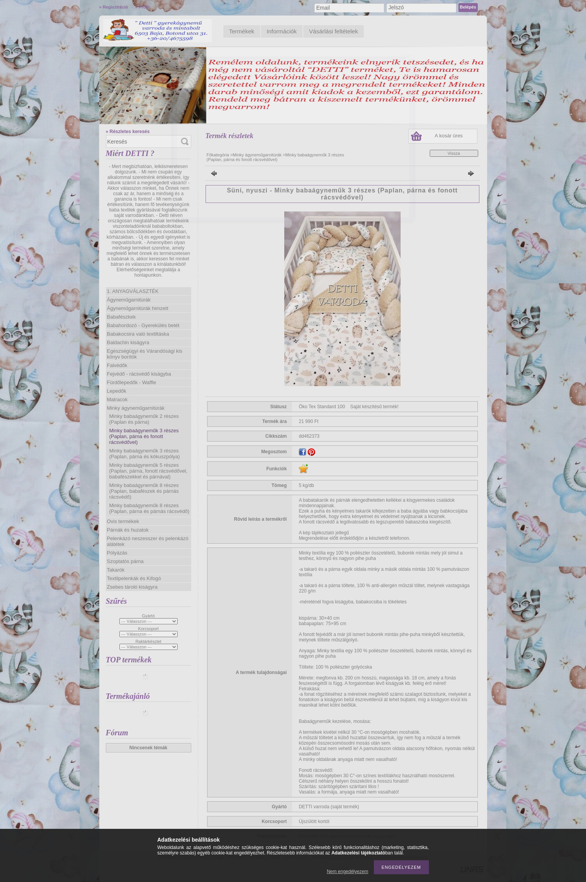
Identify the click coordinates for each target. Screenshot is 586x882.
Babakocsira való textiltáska (138, 334)
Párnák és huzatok (128, 530)
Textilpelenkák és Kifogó (134, 578)
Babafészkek (121, 317)
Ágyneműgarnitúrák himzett (137, 308)
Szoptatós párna (125, 561)
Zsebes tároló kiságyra (132, 587)
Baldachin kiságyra (128, 342)
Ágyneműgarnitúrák (129, 300)
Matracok (117, 399)
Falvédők (117, 365)
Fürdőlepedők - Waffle (131, 382)
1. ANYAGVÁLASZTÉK (133, 291)
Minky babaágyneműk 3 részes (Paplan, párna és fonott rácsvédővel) (144, 436)
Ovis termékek (123, 521)
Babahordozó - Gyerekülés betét (143, 325)
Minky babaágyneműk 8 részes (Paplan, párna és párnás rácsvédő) (149, 508)
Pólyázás (117, 553)
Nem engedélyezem (347, 871)
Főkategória (218, 154)
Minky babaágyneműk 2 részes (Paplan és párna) (144, 419)
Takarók (116, 570)
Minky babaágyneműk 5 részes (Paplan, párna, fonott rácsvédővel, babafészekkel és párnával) (148, 471)
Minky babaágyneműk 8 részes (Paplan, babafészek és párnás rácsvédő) (144, 491)
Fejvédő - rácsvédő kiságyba (139, 374)
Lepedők (116, 391)
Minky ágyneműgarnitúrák (136, 408)
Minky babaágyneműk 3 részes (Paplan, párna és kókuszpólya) (144, 453)
